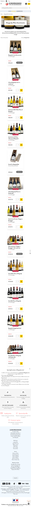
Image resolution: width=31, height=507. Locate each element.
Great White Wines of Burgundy (15, 273)
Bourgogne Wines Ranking (15, 464)
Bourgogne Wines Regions (15, 467)
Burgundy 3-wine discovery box (14, 55)
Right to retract (15, 444)
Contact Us (15, 478)
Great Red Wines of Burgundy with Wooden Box (14, 356)
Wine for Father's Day (15, 459)
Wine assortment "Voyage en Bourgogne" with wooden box (14, 247)
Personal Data (15, 448)
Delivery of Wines (15, 453)
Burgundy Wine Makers (15, 469)
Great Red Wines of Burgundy (14, 301)
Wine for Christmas (15, 458)
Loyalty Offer (15, 442)
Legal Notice (15, 446)
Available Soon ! (19, 62)
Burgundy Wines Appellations (15, 468)
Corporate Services (15, 454)
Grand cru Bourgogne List (15, 465)
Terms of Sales (15, 447)
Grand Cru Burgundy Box (13, 164)
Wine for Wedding (15, 455)
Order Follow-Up (15, 443)
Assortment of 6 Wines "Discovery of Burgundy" (13, 137)
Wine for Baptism (15, 457)
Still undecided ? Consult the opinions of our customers (15, 423)
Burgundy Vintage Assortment (14, 328)
